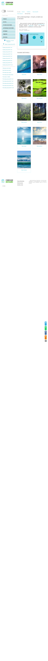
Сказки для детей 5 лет (7, 54)
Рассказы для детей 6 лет (8, 79)
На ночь (4, 22)
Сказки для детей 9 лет (7, 62)
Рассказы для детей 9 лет (8, 85)
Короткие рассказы (7, 70)
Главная (5, 18)
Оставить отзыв (20, 184)
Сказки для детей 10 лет (8, 64)
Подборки (5, 34)
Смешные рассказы (7, 68)
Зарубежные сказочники (8, 28)
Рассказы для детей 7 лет (8, 81)
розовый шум (41, 24)
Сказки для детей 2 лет (7, 47)
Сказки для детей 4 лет (7, 51)
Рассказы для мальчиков (8, 74)
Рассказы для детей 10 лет (8, 87)
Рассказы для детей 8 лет (8, 83)
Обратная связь (20, 182)
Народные (5, 31)
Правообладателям (20, 181)
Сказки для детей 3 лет (7, 49)
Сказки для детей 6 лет (7, 56)
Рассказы (5, 37)
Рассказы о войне (6, 76)
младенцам (31, 25)
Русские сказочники (7, 25)
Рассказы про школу (7, 72)
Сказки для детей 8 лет (7, 60)
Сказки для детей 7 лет (7, 58)
